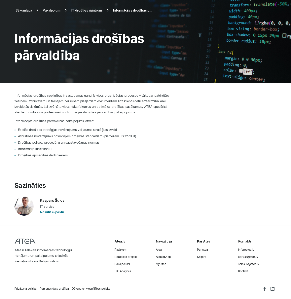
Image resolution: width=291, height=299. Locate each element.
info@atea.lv (246, 249)
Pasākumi (121, 249)
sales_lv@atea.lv (248, 264)
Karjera (201, 256)
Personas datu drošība (54, 288)
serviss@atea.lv (248, 256)
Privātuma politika (26, 288)
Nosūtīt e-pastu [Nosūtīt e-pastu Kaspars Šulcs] (52, 212)
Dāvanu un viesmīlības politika (91, 288)
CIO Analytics (123, 271)
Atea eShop (163, 256)
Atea (159, 249)
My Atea (161, 264)
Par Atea (202, 249)
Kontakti (243, 271)
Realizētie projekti (126, 256)
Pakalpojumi (122, 264)
